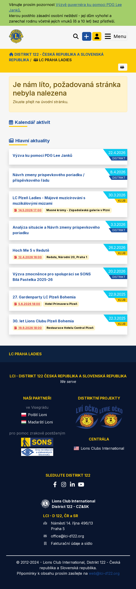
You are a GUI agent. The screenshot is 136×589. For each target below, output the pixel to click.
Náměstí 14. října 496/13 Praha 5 (72, 526)
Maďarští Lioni (40, 422)
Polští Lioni (37, 414)
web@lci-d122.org (104, 573)
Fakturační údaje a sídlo (71, 543)
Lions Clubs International (102, 448)
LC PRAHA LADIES (52, 60)
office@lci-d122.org (67, 536)
